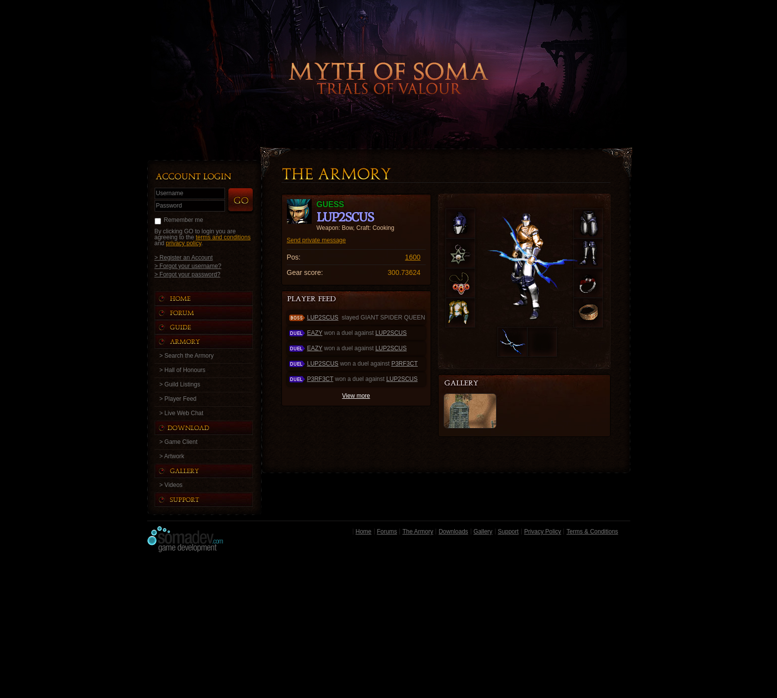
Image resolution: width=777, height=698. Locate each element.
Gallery (483, 532)
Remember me (183, 220)
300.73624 (404, 272)
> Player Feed (178, 398)
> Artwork (172, 456)
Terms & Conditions (592, 532)
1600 (412, 257)
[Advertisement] (388, 627)
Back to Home (388, 62)
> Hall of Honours (183, 370)
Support (508, 532)
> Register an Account (184, 257)
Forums (387, 532)
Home (364, 532)
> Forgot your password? (188, 274)
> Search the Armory (187, 355)
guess (330, 204)
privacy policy (183, 243)
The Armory (417, 532)
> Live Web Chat (182, 413)
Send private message (316, 240)
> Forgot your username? (188, 266)
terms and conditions (223, 237)
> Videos (171, 485)
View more (356, 395)
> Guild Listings (180, 384)
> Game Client (179, 441)
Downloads (453, 532)
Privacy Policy (542, 532)
